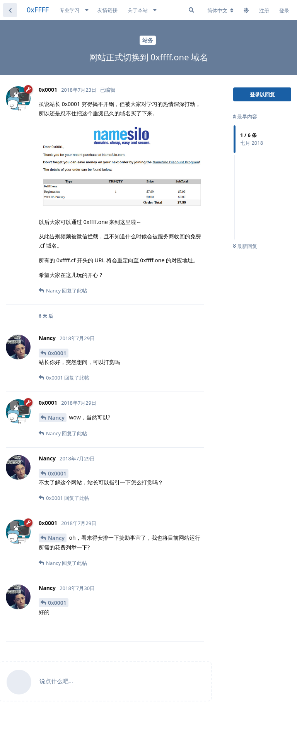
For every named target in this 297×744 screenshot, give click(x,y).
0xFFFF (38, 9)
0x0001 (57, 353)
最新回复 (245, 246)
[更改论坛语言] (220, 10)
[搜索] (191, 10)
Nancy (56, 417)
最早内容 (245, 116)
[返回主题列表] (10, 10)
